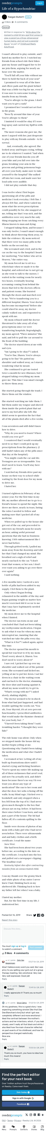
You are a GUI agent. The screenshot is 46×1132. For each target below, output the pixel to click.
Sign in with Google (23, 1098)
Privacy (17, 1120)
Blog (42, 1130)
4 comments (19, 22)
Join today (23, 1092)
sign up (14, 946)
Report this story (9, 920)
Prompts (13, 1130)
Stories (34, 1130)
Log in (39, 3)
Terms (10, 1120)
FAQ (4, 1120)
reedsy (12, 1115)
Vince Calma (22, 1003)
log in (23, 946)
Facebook (23, 1104)
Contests (24, 1130)
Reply (4, 979)
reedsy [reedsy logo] (12, 3)
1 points (10, 960)
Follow (28, 17)
